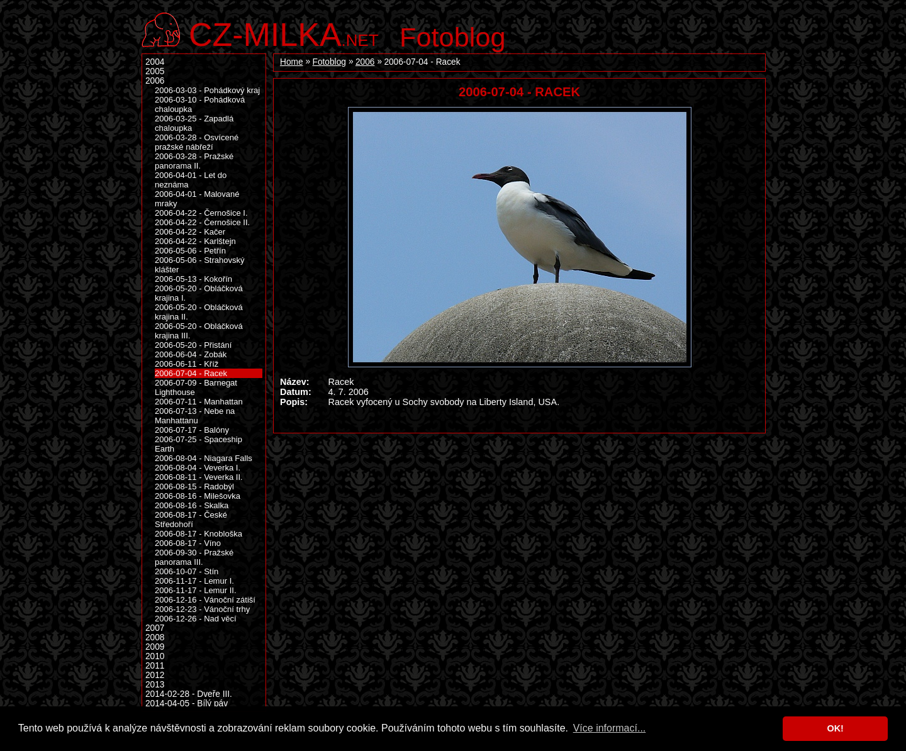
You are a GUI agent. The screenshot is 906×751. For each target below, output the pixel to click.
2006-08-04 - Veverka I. (197, 467)
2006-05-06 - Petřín (190, 250)
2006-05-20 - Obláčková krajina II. (199, 312)
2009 (154, 647)
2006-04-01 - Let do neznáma (190, 179)
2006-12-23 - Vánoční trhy (202, 609)
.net (284, 33)
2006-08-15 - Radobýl (194, 486)
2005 (154, 71)
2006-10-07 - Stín (186, 571)
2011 (154, 665)
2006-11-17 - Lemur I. (194, 581)
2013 (154, 684)
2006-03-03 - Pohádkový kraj (207, 90)
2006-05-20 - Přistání (193, 345)
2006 (364, 62)
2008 (154, 637)
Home (291, 62)
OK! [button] (835, 728)
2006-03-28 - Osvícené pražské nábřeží (196, 142)
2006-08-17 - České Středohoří (191, 519)
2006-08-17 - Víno (188, 543)
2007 (154, 628)
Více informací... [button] (609, 728)
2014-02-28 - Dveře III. (188, 694)
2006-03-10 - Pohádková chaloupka (200, 104)
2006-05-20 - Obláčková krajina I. (199, 293)
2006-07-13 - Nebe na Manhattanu (195, 415)
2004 (154, 62)
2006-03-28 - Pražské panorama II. (194, 161)
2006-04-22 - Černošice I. (201, 213)
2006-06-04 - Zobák (190, 354)
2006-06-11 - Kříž (186, 364)
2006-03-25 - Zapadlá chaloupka (194, 123)
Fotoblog (453, 37)
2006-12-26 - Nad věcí (196, 618)
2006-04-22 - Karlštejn (195, 241)
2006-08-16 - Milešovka (197, 496)
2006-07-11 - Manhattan (199, 401)
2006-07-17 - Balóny (192, 430)
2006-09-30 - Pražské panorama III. (194, 557)
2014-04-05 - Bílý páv (186, 703)
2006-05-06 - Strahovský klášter (200, 264)
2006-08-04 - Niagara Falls (203, 458)
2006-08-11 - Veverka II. (199, 477)
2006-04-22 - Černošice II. (202, 222)
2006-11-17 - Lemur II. (196, 590)
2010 (154, 656)
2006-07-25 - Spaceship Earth (198, 444)
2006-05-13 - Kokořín (193, 279)
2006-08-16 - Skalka (191, 505)
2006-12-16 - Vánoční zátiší (205, 599)
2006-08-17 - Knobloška (198, 533)
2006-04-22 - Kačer (190, 231)
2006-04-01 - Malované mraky (197, 198)
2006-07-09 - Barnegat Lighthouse (196, 387)
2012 (154, 675)
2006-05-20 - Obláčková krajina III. (199, 330)
